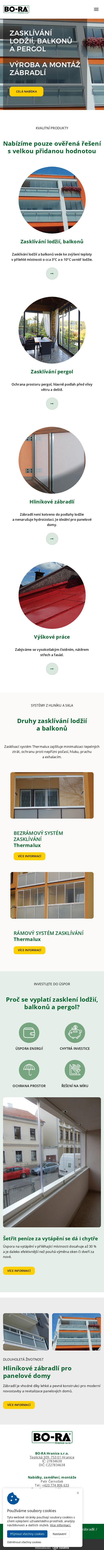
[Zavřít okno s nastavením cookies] (77, 1493)
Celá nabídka (26, 91)
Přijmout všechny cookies (27, 1534)
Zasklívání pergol (52, 371)
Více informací (29, 856)
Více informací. (60, 1525)
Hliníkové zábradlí (52, 501)
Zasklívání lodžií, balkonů (52, 241)
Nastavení (59, 1534)
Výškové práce (52, 636)
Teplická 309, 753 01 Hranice (52, 1457)
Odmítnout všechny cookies (24, 1542)
